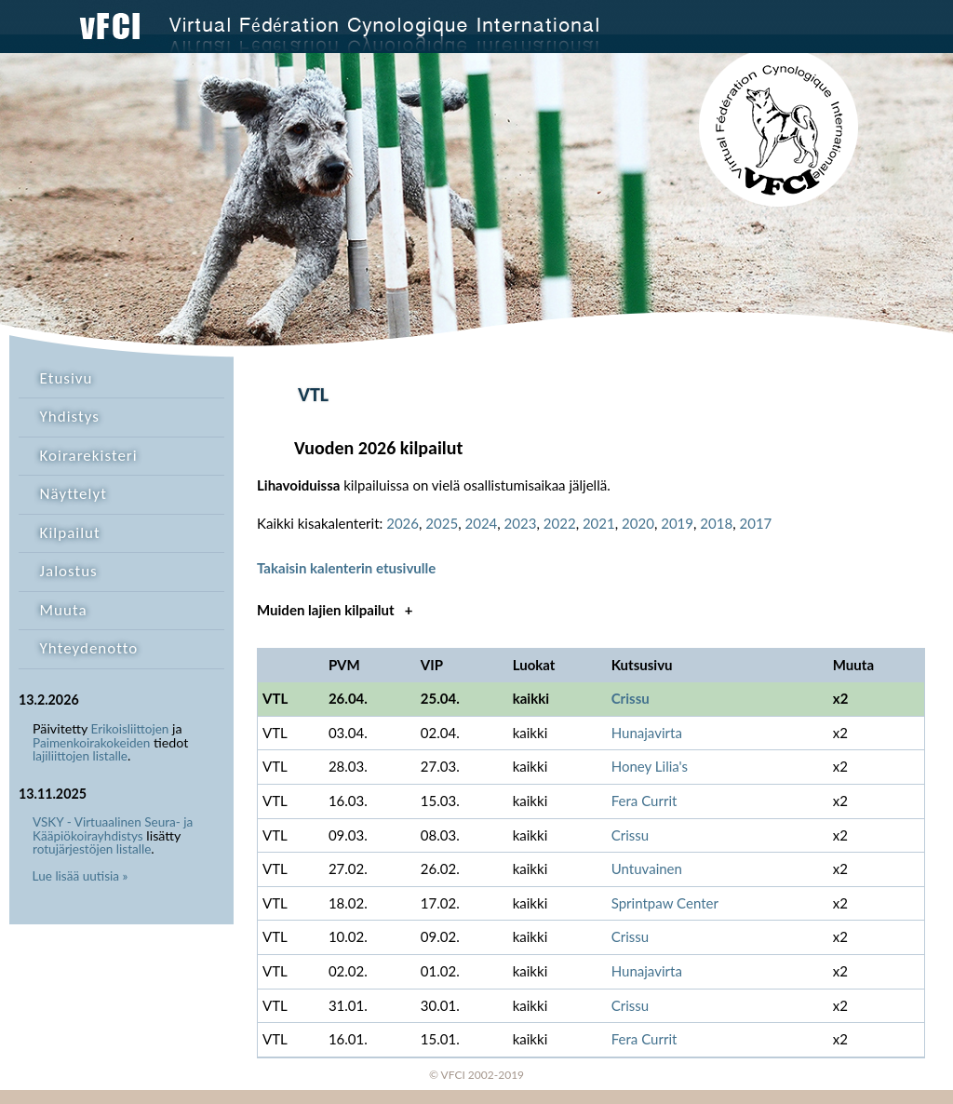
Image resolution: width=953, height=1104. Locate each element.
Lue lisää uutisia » (80, 875)
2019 (677, 523)
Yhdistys (70, 416)
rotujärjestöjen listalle (92, 848)
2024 (480, 523)
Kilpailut (70, 533)
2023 (520, 523)
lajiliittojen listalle (80, 755)
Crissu (630, 698)
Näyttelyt (73, 494)
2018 (716, 523)
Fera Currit (644, 800)
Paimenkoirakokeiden (91, 742)
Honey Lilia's (649, 766)
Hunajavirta (646, 732)
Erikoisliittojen (130, 728)
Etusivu (66, 378)
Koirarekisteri (89, 455)
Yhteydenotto (89, 648)
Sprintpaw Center (664, 903)
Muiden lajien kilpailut (334, 609)
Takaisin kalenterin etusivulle (346, 567)
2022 (560, 523)
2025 (441, 523)
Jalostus (69, 571)
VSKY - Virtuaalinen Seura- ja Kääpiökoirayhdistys (113, 829)
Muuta (63, 610)
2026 (402, 523)
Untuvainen (646, 868)
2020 (638, 523)
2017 (755, 523)
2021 (599, 523)
